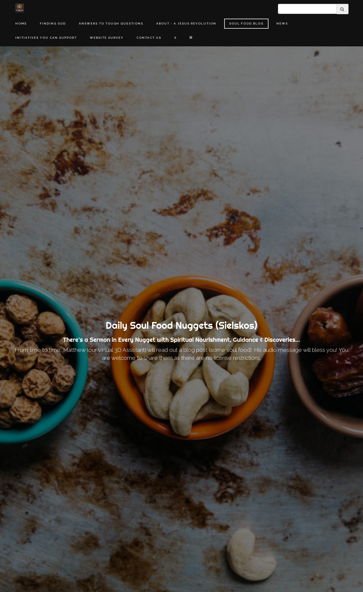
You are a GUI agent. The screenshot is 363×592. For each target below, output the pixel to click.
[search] (307, 9)
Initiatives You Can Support (46, 37)
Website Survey (106, 37)
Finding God (53, 23)
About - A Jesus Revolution (186, 23)
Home (21, 23)
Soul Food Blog (246, 23)
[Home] (19, 7)
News (282, 23)
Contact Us (148, 37)
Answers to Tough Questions (111, 23)
